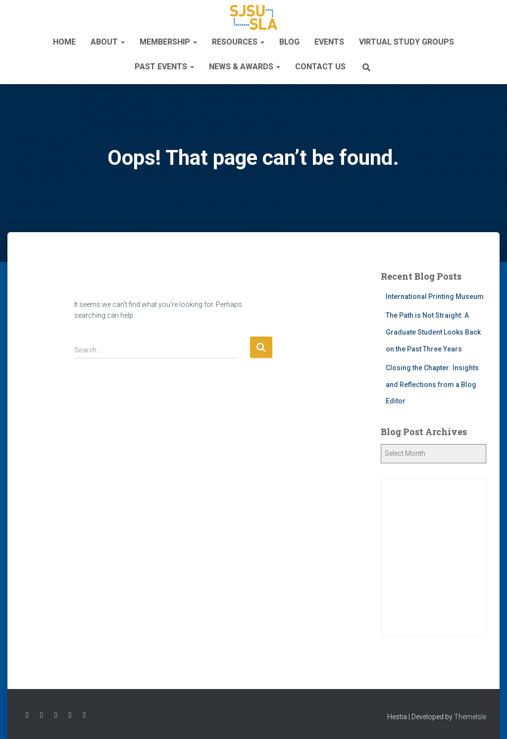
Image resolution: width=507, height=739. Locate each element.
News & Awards (244, 66)
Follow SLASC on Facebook (27, 715)
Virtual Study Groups (406, 42)
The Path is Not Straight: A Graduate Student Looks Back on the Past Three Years (433, 331)
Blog (289, 42)
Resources (238, 42)
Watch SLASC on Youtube (70, 715)
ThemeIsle (470, 717)
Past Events (164, 66)
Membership (168, 42)
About (108, 42)
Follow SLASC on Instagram (56, 715)
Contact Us (320, 66)
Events (329, 42)
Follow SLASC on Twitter (41, 715)
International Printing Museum (435, 296)
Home (64, 42)
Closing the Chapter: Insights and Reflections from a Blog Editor (432, 384)
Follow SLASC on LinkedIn (84, 715)
